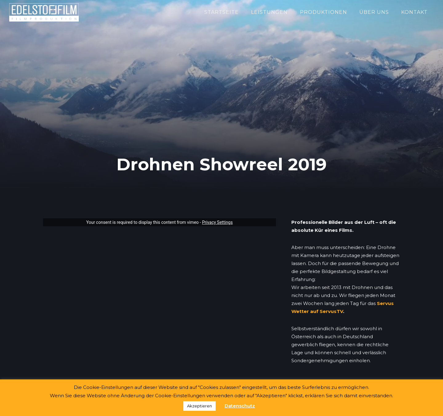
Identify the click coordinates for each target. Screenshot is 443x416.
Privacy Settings (217, 222)
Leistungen (269, 12)
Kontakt (414, 12)
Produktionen (323, 12)
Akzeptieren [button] (199, 405)
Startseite (221, 12)
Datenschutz (240, 406)
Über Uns (374, 12)
